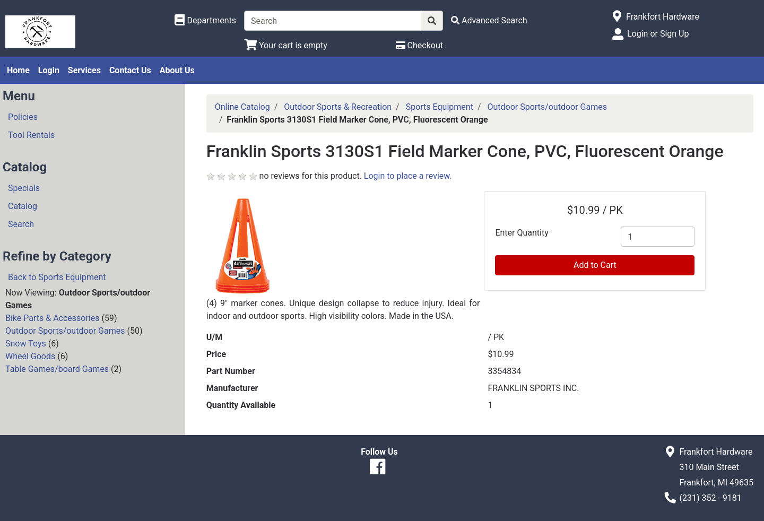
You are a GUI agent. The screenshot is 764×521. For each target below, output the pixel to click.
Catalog (22, 206)
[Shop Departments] (205, 20)
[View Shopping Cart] (285, 45)
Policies (23, 117)
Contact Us (130, 70)
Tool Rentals (31, 135)
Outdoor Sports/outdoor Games (65, 331)
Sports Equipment (439, 107)
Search (21, 224)
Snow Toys (25, 343)
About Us (177, 70)
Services (84, 70)
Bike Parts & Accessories (52, 318)
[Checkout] (419, 45)
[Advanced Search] (489, 20)
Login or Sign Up (658, 34)
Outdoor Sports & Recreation (338, 107)
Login (48, 70)
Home (18, 70)
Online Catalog (242, 107)
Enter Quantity (521, 233)
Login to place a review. (408, 176)
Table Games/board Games (57, 369)
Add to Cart (595, 265)
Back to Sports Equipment (57, 277)
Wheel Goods (30, 356)
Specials (24, 188)
